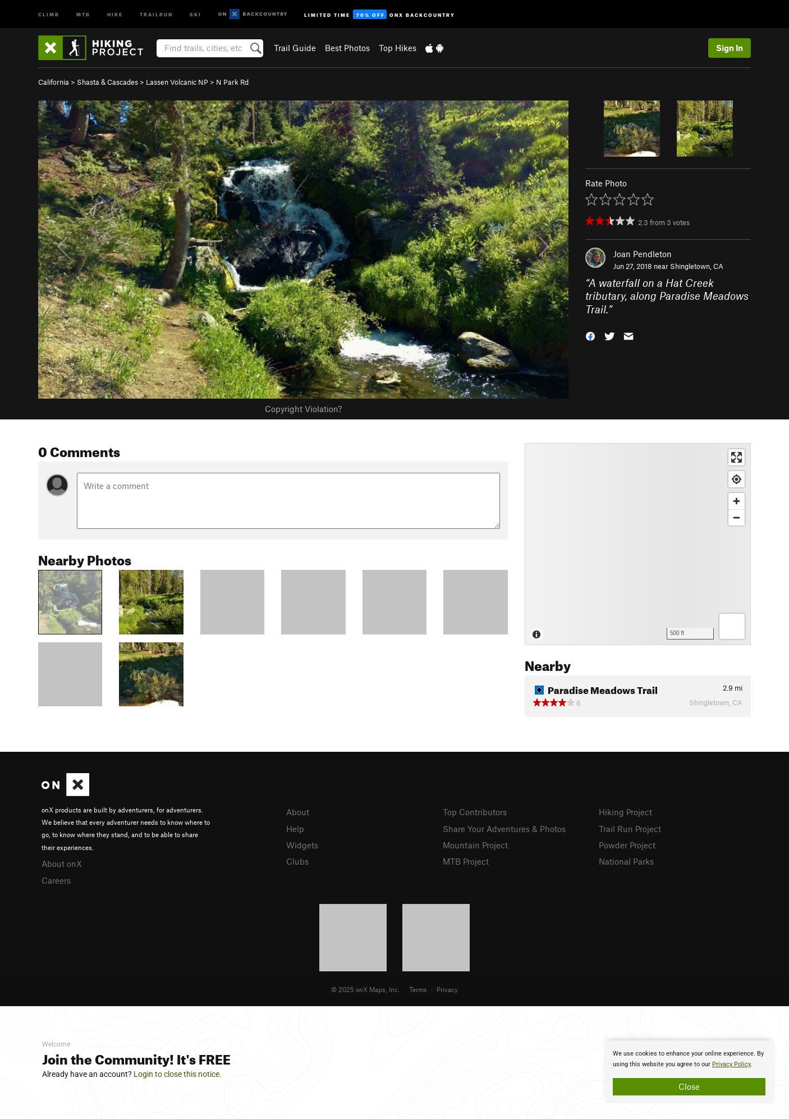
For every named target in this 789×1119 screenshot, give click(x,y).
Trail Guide (295, 48)
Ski (195, 13)
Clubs (297, 861)
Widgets (302, 845)
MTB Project (466, 861)
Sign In (729, 48)
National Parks (626, 861)
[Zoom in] (736, 501)
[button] (590, 335)
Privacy (447, 989)
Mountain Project (475, 845)
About (297, 812)
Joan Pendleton (642, 254)
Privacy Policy (731, 1064)
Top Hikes (397, 48)
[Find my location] (736, 479)
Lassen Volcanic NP (177, 81)
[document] (689, 1071)
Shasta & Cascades (107, 81)
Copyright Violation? (303, 409)
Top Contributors (475, 812)
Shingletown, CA (696, 266)
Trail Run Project (630, 829)
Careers (56, 880)
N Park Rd (232, 81)
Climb (48, 13)
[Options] (732, 626)
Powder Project (627, 845)
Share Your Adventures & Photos (504, 829)
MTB (83, 13)
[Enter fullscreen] (736, 457)
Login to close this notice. (178, 1074)
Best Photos (347, 48)
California (53, 81)
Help (295, 829)
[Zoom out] (736, 517)
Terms (418, 989)
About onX (62, 863)
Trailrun (156, 13)
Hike (115, 13)
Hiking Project (625, 812)
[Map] (637, 544)
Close (689, 1086)
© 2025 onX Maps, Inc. (365, 989)
